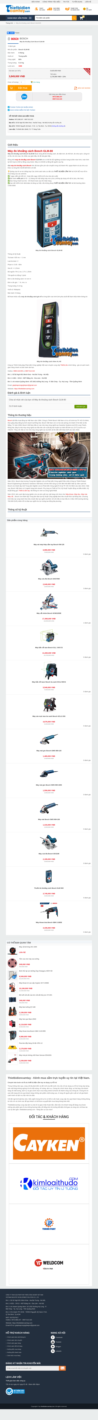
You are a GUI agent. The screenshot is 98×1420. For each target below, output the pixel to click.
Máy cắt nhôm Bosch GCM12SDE (49, 613)
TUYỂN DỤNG (77, 2)
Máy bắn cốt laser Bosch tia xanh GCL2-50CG (49, 682)
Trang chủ (9, 23)
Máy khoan (70, 494)
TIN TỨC (66, 2)
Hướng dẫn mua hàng (14, 1349)
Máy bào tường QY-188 (27, 1007)
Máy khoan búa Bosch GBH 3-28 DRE (32, 1031)
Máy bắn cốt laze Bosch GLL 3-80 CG (49, 647)
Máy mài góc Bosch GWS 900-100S (49, 785)
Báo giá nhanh (82, 88)
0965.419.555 (18, 371)
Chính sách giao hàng (14, 1343)
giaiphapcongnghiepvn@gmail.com (24, 385)
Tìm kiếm (74, 18)
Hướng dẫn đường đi (54, 122)
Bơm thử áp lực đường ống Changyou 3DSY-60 (35, 971)
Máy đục (77, 494)
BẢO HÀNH (36, 2)
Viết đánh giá (80, 407)
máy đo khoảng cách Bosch (25, 160)
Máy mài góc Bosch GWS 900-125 (49, 751)
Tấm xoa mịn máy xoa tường (29, 959)
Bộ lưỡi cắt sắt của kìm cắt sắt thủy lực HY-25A (35, 995)
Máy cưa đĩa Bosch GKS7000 (49, 579)
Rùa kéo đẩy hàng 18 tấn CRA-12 (31, 1043)
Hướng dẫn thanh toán (14, 1352)
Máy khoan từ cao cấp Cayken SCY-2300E (34, 983)
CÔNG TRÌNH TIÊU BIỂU (51, 2)
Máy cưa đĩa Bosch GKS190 (49, 854)
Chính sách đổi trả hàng (14, 1346)
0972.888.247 (16, 1320)
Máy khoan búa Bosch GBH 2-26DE (49, 922)
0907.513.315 (30, 371)
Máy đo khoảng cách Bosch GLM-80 (28, 23)
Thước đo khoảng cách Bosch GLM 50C (49, 888)
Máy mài (84, 494)
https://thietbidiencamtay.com (24, 389)
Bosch (29, 165)
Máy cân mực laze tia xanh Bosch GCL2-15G (48, 716)
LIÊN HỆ (88, 2)
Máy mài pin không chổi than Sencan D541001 (35, 1055)
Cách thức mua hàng (13, 1355)
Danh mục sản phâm (19, 18)
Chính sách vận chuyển (14, 1340)
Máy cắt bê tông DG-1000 (28, 947)
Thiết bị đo (64, 365)
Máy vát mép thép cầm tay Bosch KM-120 (49, 544)
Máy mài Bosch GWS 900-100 (49, 819)
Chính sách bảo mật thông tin (16, 1337)
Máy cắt (10, 496)
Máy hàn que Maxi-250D (27, 1019)
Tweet (17, 33)
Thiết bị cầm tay (24, 491)
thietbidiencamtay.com (48, 1406)
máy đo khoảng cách (18, 165)
